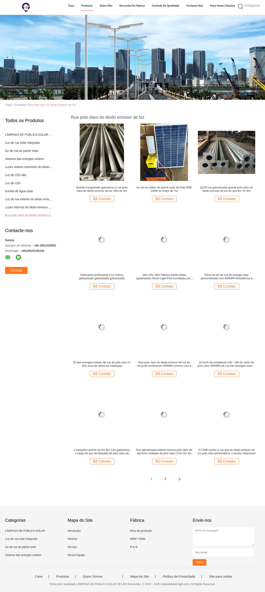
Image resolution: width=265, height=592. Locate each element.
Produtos (87, 5)
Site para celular (220, 576)
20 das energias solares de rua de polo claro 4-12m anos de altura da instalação (102, 364)
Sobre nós (106, 5)
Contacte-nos (194, 5)
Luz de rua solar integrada (22, 142)
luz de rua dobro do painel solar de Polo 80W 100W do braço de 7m (164, 189)
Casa (71, 5)
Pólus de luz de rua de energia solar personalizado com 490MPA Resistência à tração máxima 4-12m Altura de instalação (226, 276)
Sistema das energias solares (24, 159)
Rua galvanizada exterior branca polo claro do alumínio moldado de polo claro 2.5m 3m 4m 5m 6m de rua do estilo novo (164, 451)
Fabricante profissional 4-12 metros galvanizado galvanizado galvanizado (102, 276)
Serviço (72, 546)
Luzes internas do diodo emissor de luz (29, 207)
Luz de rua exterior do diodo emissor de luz (29, 199)
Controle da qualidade (165, 5)
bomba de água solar (19, 191)
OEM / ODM (137, 538)
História (72, 538)
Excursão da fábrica (132, 5)
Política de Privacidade (179, 576)
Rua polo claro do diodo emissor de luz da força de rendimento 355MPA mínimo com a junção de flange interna (164, 364)
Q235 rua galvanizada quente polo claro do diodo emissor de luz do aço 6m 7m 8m (226, 189)
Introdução (74, 530)
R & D (134, 546)
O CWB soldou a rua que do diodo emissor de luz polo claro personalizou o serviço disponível (226, 451)
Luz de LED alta (15, 175)
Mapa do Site (139, 576)
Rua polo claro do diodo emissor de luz (52, 104)
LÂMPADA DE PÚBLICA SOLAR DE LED (29, 134)
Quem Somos (93, 576)
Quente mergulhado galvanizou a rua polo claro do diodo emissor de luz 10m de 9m (101, 189)
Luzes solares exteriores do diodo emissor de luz (29, 167)
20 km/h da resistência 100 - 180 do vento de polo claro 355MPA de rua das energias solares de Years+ (226, 364)
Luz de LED (13, 183)
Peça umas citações (222, 5)
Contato (16, 270)
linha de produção (141, 530)
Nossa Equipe (76, 555)
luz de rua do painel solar (21, 150)
